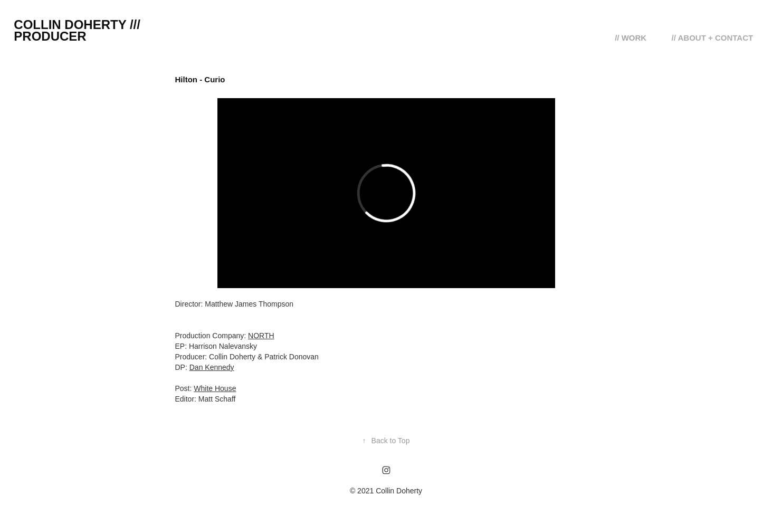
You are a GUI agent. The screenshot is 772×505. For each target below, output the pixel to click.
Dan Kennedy (211, 367)
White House (215, 388)
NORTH (261, 335)
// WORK (630, 37)
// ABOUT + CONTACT (713, 37)
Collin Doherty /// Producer (79, 30)
